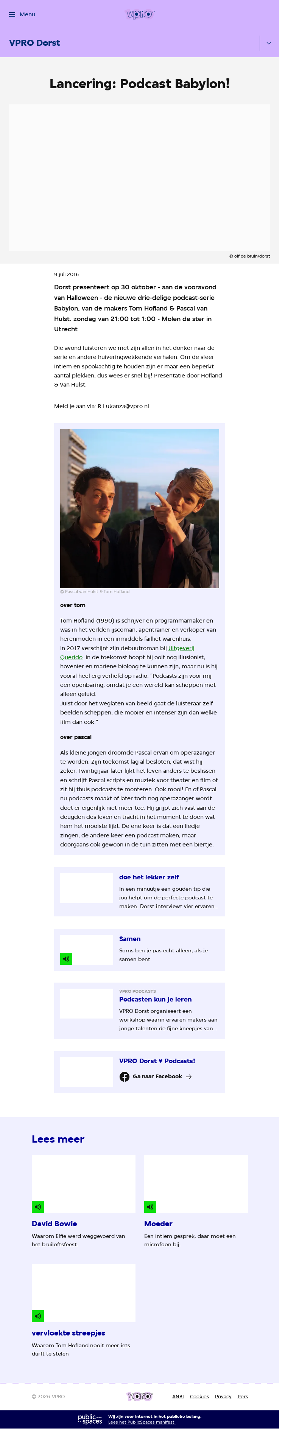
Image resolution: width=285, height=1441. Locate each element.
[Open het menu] (22, 14)
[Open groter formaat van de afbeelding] (139, 508)
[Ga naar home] (139, 14)
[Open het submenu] (269, 43)
